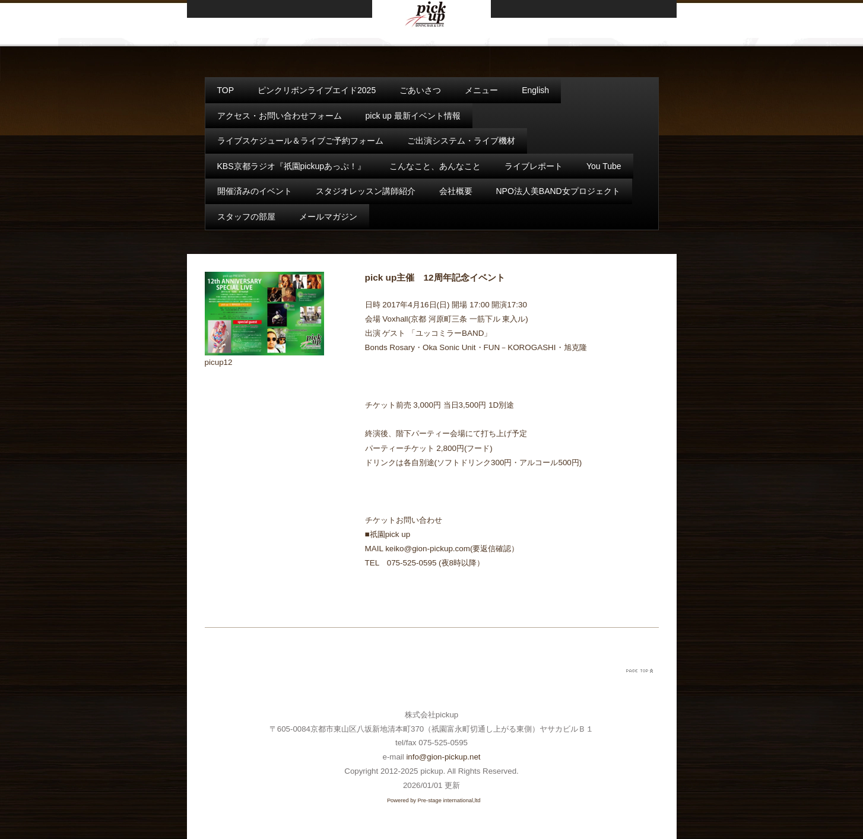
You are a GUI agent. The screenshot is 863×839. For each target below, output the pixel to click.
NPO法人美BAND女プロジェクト (558, 191)
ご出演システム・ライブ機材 (461, 140)
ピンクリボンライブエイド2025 (317, 90)
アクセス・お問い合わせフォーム (279, 115)
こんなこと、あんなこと (435, 166)
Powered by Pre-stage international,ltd (434, 800)
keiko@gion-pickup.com (427, 548)
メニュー (481, 90)
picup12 (219, 362)
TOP (225, 90)
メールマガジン (328, 216)
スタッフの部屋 (246, 216)
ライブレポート (534, 166)
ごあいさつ (420, 90)
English (535, 90)
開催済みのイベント (254, 191)
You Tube (603, 166)
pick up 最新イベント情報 (413, 115)
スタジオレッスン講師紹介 (365, 191)
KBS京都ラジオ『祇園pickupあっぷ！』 (291, 166)
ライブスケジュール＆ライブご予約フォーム (300, 140)
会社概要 (455, 191)
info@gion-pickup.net (443, 756)
